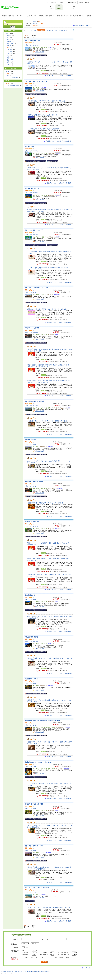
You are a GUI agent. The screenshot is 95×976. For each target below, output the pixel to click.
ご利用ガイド (54, 2)
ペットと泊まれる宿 (12, 77)
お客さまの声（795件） (31, 486)
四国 (8, 61)
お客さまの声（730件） (31, 683)
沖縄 (8, 65)
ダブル (41, 957)
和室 (62, 957)
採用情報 (36, 971)
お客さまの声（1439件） (31, 405)
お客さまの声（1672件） (31, 332)
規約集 (42, 971)
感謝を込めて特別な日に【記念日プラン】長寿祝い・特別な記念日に (47, 309)
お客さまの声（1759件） (31, 151)
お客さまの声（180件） (31, 444)
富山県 (10, 49)
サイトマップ (63, 2)
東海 (8, 55)
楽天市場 (81, 2)
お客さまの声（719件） (31, 292)
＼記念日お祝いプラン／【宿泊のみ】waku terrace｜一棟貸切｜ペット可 (48, 907)
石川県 (10, 51)
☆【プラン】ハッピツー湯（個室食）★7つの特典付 (47, 421)
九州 (8, 63)
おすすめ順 (33, 30)
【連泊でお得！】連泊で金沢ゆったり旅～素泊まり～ (42, 115)
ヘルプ (47, 2)
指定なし (35, 23)
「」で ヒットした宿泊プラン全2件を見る (59, 282)
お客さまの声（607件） (31, 725)
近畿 (8, 57)
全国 (34, 21)
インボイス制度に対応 (13, 85)
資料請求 (47, 971)
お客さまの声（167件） (31, 808)
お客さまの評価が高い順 (60, 30)
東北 (8, 37)
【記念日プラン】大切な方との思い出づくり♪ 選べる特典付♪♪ (46, 503)
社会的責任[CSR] (28, 971)
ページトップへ (87, 968)
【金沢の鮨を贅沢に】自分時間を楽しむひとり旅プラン (43, 129)
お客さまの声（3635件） (31, 193)
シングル (25, 957)
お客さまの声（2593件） (31, 641)
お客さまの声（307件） (31, 766)
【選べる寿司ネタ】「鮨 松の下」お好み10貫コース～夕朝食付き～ (47, 101)
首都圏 (9, 41)
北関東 (9, 39)
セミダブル (34, 957)
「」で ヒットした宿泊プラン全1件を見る (59, 75)
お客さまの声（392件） (31, 599)
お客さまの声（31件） (31, 85)
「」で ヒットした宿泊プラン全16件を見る (59, 141)
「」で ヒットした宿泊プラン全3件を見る (59, 396)
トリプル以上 (54, 957)
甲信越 (9, 45)
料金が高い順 (49, 30)
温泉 (8, 75)
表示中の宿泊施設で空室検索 (82, 25)
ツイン (47, 957)
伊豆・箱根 (10, 43)
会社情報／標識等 (6, 971)
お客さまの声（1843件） (31, 45)
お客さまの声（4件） (30, 892)
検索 (44, 962)
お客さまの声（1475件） (31, 526)
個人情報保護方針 (17, 971)
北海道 (9, 35)
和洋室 (67, 957)
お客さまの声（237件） (31, 850)
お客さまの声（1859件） (31, 234)
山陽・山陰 (10, 59)
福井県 (10, 53)
